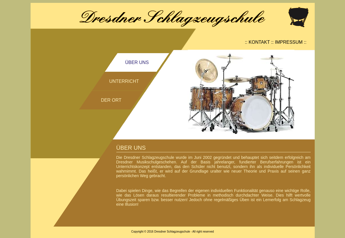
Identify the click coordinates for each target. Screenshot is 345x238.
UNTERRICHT (124, 81)
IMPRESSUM (289, 42)
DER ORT (111, 100)
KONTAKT (259, 42)
